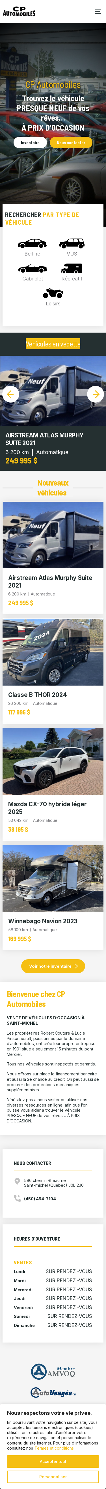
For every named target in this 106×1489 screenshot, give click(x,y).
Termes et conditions (54, 1448)
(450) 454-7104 (40, 1198)
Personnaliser (53, 1476)
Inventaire (30, 142)
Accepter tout (53, 1461)
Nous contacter (71, 142)
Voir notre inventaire (50, 966)
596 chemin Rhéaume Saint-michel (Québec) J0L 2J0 (54, 1183)
